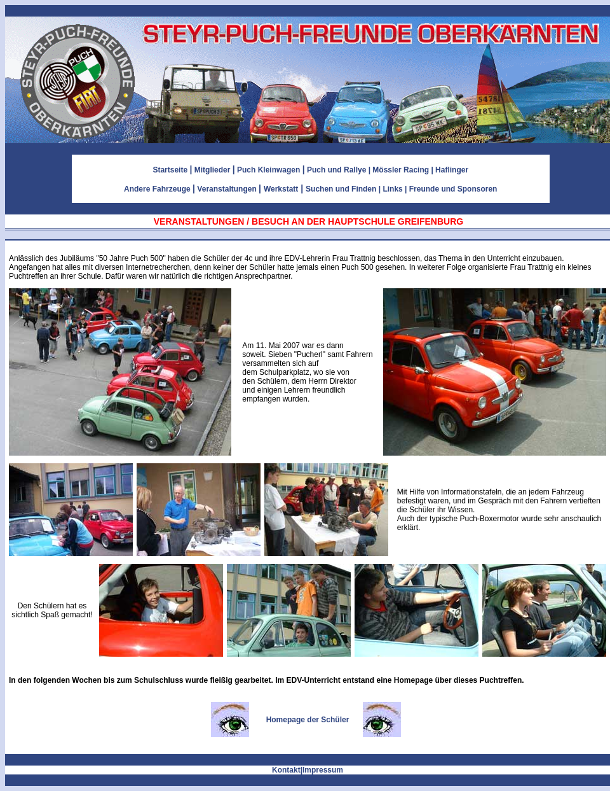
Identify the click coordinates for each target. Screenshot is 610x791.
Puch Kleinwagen (268, 169)
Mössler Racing (400, 169)
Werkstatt (281, 189)
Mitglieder (212, 169)
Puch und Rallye (336, 169)
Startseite (169, 169)
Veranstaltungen (226, 189)
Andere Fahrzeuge (157, 189)
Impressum (322, 770)
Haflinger (451, 169)
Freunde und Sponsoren (453, 189)
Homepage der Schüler (307, 719)
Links (392, 189)
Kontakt (286, 770)
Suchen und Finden (341, 189)
